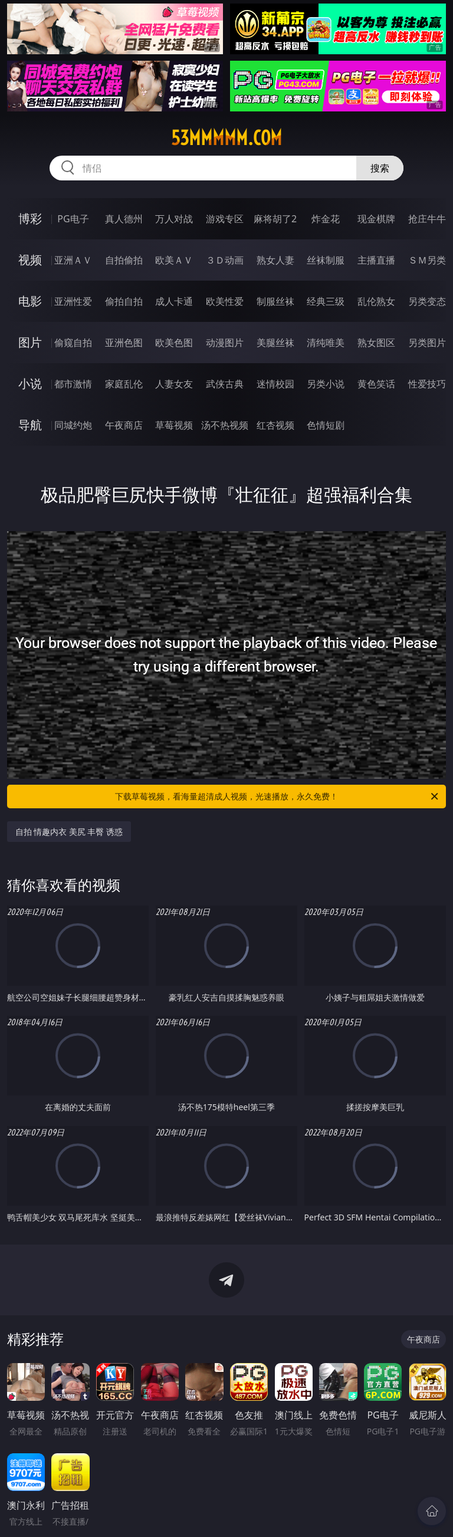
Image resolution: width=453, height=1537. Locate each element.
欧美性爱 (225, 301)
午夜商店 (124, 425)
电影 (30, 301)
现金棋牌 (376, 218)
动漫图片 (225, 342)
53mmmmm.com (226, 138)
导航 (30, 425)
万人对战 (174, 218)
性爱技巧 (427, 383)
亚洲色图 (124, 342)
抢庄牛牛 (427, 218)
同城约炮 (73, 425)
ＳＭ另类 (427, 260)
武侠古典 (225, 383)
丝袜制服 (325, 260)
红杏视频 (275, 425)
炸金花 (325, 218)
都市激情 (73, 383)
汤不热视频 (224, 425)
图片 (30, 342)
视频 (30, 260)
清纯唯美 (325, 342)
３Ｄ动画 (225, 260)
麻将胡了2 (275, 218)
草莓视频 (174, 425)
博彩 (30, 218)
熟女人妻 (275, 260)
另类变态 (427, 301)
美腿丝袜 (275, 342)
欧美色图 (174, 342)
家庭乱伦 (124, 383)
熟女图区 (376, 342)
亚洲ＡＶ (73, 260)
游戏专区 (225, 218)
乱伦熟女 (376, 301)
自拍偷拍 (124, 260)
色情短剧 (325, 425)
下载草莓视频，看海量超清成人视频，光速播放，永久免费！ (277, 796)
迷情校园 (275, 383)
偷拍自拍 (124, 301)
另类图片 (427, 342)
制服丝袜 (275, 301)
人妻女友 (174, 383)
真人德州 (124, 218)
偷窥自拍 (73, 342)
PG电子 (72, 218)
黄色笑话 (376, 383)
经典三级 (325, 301)
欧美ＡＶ (174, 260)
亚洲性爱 (73, 301)
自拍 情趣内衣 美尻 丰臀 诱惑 (69, 831)
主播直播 (376, 260)
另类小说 (325, 383)
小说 (30, 383)
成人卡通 (174, 301)
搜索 (379, 168)
